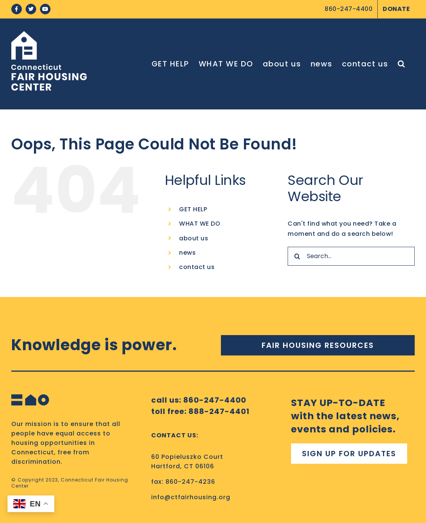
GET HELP (193, 209)
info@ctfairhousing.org (190, 497)
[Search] (297, 256)
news (187, 252)
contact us (197, 267)
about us (193, 238)
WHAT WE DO (199, 223)
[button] (402, 63)
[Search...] (351, 256)
